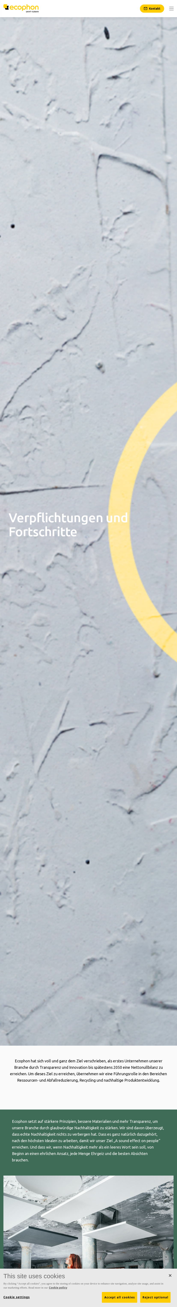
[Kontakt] (152, 9)
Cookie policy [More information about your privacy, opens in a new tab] (58, 1287)
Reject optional (155, 1297)
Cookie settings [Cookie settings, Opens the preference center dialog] (16, 1297)
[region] (88, 1288)
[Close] (170, 1275)
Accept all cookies (119, 1297)
